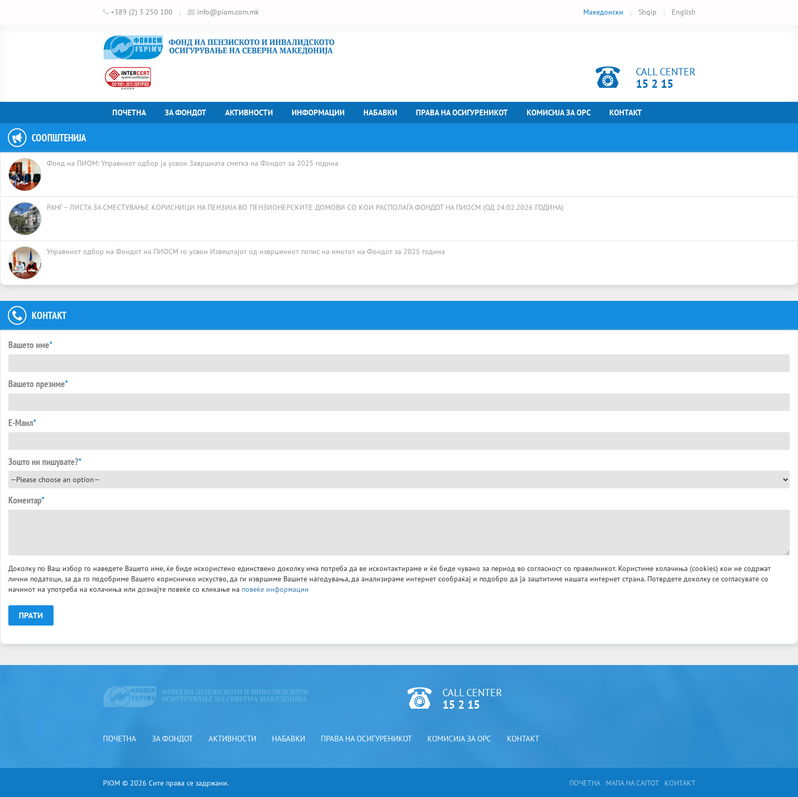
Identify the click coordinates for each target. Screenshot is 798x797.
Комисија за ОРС (559, 112)
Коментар (26, 500)
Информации (318, 112)
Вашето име (30, 345)
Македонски (603, 12)
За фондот (185, 112)
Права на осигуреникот (462, 112)
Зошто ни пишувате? (45, 462)
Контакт (625, 112)
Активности (249, 112)
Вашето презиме (38, 384)
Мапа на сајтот (632, 783)
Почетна (129, 112)
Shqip (647, 12)
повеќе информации (275, 589)
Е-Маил (22, 423)
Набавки (380, 112)
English (684, 12)
